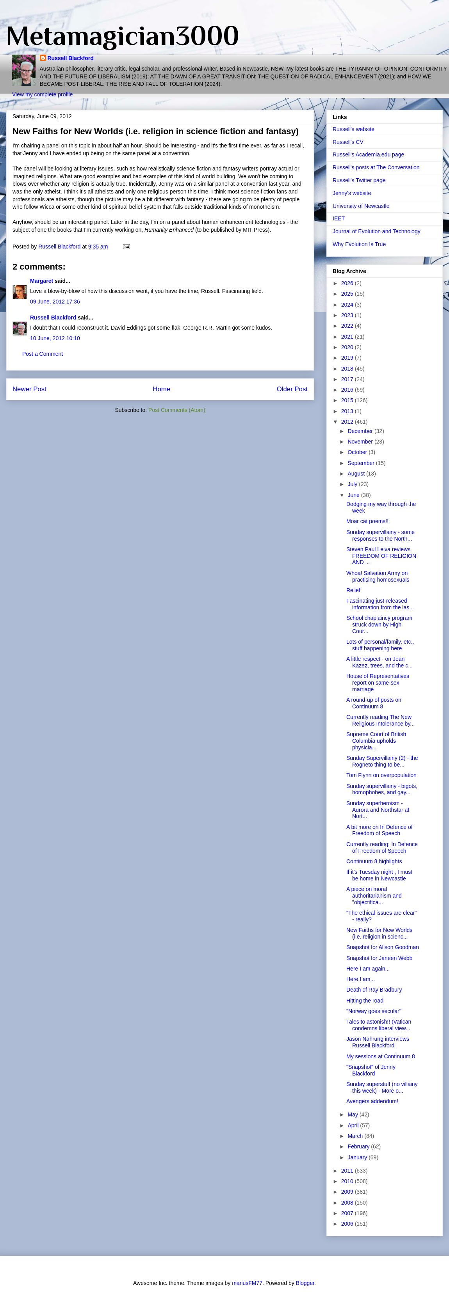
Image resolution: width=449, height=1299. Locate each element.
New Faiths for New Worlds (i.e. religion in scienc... (379, 933)
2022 (348, 326)
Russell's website (353, 129)
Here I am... (360, 979)
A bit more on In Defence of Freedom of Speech (379, 830)
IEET (339, 218)
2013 (348, 411)
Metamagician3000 (122, 35)
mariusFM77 (247, 1283)
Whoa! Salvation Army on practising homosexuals (377, 576)
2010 (348, 1181)
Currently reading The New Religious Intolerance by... (380, 720)
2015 (348, 400)
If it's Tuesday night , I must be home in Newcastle (379, 875)
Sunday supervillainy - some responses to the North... (380, 535)
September (361, 463)
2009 (348, 1192)
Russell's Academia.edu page (368, 154)
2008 (348, 1203)
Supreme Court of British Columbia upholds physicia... (376, 741)
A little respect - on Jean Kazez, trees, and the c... (379, 662)
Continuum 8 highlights (374, 861)
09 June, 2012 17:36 (55, 301)
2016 (348, 390)
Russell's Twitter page (359, 180)
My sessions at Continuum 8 (380, 1056)
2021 (348, 337)
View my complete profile (42, 94)
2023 (348, 315)
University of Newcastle (361, 206)
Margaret (41, 281)
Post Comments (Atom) (176, 410)
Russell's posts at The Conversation (376, 167)
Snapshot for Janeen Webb (379, 958)
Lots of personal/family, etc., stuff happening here (380, 645)
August (356, 473)
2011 (348, 1171)
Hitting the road (364, 1000)
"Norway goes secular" (373, 1011)
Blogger (305, 1283)
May (353, 1114)
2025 (348, 294)
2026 (348, 283)
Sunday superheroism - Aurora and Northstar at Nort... (377, 810)
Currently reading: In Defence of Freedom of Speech (382, 847)
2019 (348, 358)
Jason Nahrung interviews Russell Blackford (377, 1042)
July (353, 484)
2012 (348, 422)
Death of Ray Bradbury (374, 990)
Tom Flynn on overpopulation (381, 775)
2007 (348, 1213)
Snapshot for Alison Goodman (382, 947)
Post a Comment (42, 354)
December (360, 431)
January (358, 1157)
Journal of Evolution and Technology (376, 231)
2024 (348, 305)
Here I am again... (368, 968)
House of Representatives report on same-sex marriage (377, 682)
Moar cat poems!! (367, 521)
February (359, 1146)
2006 (348, 1224)
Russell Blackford (71, 58)
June (354, 495)
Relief (353, 590)
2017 (348, 379)
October (358, 452)
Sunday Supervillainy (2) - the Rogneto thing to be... (382, 761)
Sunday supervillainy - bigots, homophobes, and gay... (381, 789)
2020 (348, 347)
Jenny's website (352, 193)
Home (161, 389)
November (360, 441)
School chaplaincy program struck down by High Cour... (379, 624)
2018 (348, 369)
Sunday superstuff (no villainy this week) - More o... (382, 1087)
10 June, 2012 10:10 (55, 338)
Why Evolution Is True (359, 244)
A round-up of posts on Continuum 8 (373, 703)
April (353, 1125)
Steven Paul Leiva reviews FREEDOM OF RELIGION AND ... (381, 556)
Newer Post (29, 389)
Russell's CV (348, 142)
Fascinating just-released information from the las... (380, 604)
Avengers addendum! (372, 1101)
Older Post (292, 389)
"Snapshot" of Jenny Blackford (371, 1070)
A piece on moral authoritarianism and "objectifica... (374, 895)
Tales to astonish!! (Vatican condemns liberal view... (378, 1025)
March (355, 1136)
